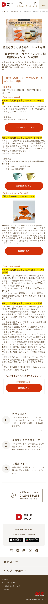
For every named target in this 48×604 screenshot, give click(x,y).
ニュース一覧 (13, 11)
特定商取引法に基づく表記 (11, 586)
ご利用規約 (5, 589)
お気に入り (20, 4)
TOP (3, 11)
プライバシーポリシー (9, 583)
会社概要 (5, 579)
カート (35, 4)
